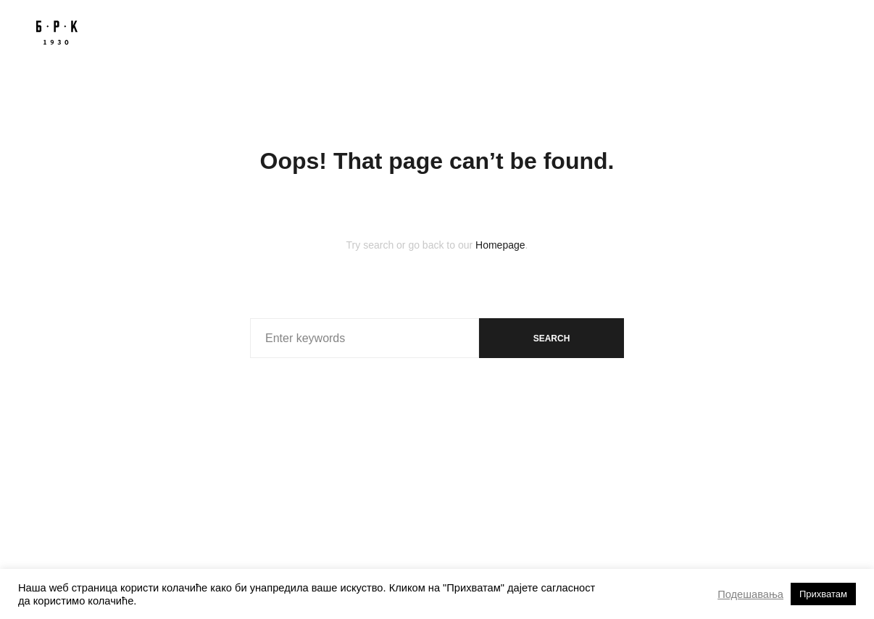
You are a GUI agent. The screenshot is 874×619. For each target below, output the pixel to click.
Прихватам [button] (823, 594)
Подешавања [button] (750, 594)
